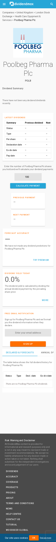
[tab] (19, 352)
